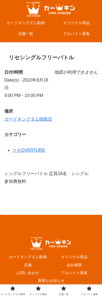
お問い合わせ (27, 273)
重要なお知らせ (51, 280)
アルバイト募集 (74, 273)
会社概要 (74, 265)
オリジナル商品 (74, 257)
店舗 (28, 265)
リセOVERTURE (28, 150)
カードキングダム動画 (28, 257)
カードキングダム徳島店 (28, 119)
